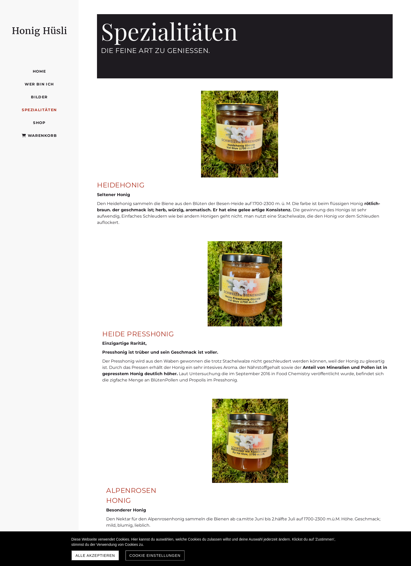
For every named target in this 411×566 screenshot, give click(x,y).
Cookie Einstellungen (155, 555)
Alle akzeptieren (95, 555)
